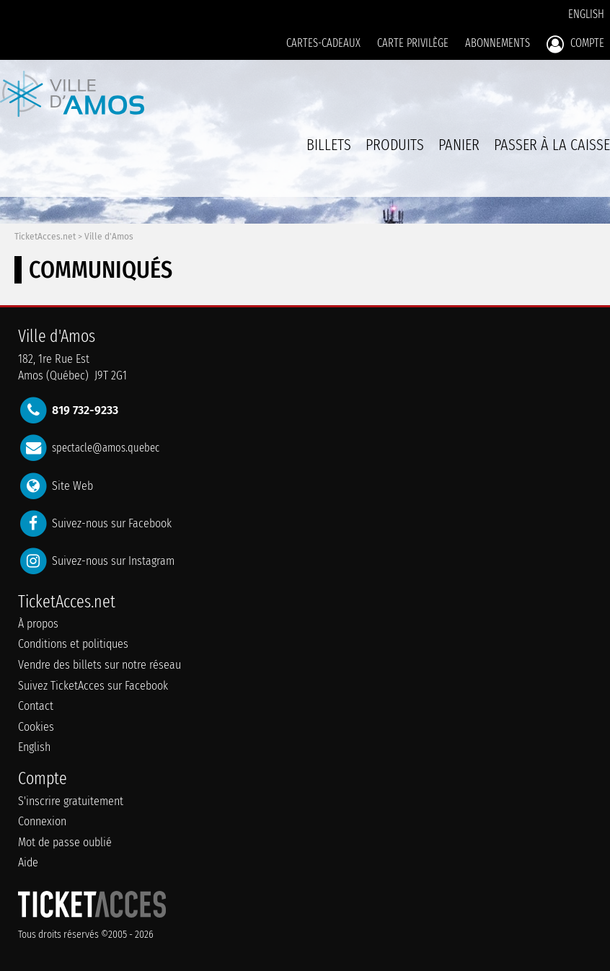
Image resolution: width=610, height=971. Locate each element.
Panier (458, 152)
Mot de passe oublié (65, 842)
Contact (35, 706)
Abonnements (497, 43)
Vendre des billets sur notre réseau (99, 665)
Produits (395, 144)
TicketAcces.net (45, 237)
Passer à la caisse (552, 144)
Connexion (42, 821)
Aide (28, 862)
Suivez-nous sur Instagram (113, 561)
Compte (575, 44)
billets (328, 144)
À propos (38, 624)
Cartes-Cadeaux (323, 43)
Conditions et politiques (73, 644)
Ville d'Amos (108, 237)
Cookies (36, 727)
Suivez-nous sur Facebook (112, 523)
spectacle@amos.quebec (105, 447)
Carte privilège (412, 43)
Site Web (72, 485)
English (586, 14)
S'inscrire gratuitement (70, 801)
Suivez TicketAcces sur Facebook (93, 686)
